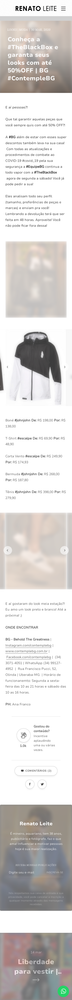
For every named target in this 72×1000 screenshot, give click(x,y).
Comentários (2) (36, 775)
